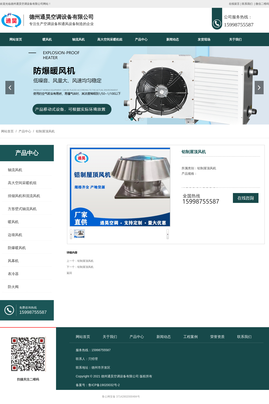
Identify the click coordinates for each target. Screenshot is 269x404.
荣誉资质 (217, 337)
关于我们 (235, 39)
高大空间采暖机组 (109, 39)
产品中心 (141, 39)
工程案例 (190, 337)
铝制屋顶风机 (45, 131)
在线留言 (234, 3)
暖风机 (47, 39)
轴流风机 (78, 39)
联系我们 (247, 3)
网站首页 (15, 39)
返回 (69, 273)
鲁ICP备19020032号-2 (104, 385)
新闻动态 (172, 39)
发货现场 (204, 39)
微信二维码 (262, 3)
